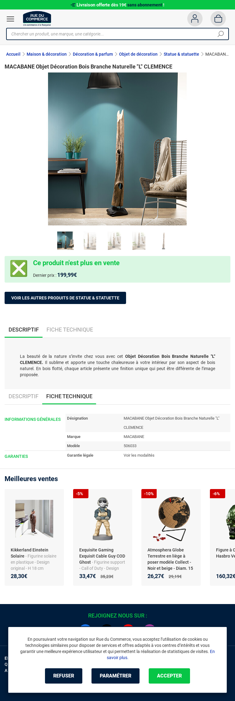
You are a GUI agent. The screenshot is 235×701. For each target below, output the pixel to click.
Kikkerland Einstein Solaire (29, 552)
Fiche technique (70, 329)
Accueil (13, 54)
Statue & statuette (181, 54)
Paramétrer (115, 676)
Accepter (169, 676)
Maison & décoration (47, 54)
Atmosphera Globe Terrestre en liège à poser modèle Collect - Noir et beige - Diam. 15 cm (170, 562)
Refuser (63, 676)
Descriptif (24, 396)
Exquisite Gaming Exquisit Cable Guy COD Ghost (102, 556)
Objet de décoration (138, 54)
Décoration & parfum (93, 54)
